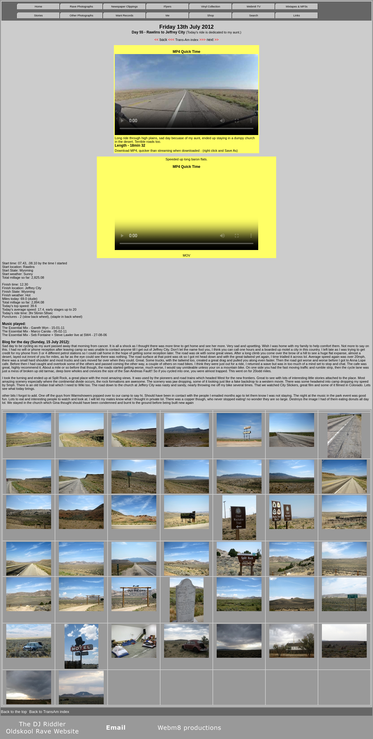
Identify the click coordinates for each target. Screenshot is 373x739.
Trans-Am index (186, 40)
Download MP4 (126, 150)
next (210, 40)
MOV (186, 255)
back (163, 40)
